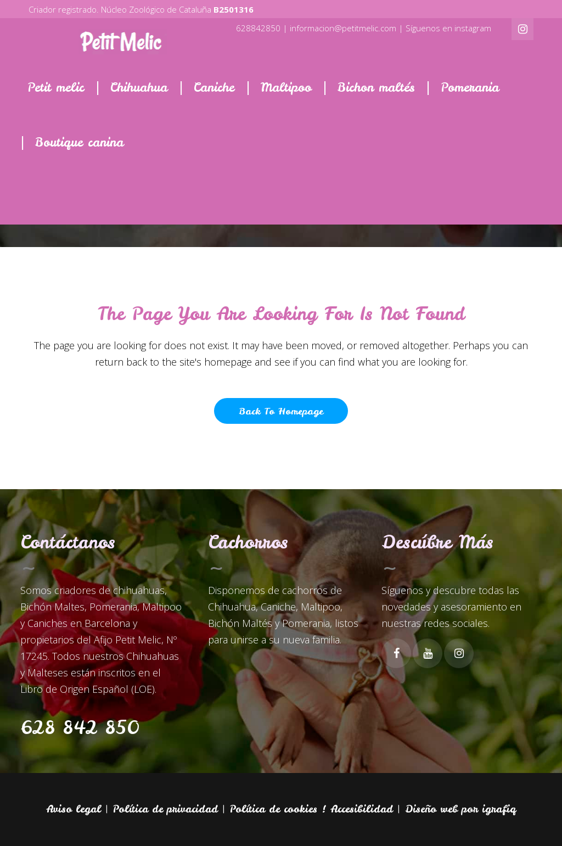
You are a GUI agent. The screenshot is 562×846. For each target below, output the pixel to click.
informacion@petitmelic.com (343, 28)
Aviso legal (73, 809)
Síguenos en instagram (448, 28)
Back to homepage (281, 411)
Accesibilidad (361, 809)
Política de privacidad (165, 809)
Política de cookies (273, 809)
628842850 (258, 28)
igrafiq (499, 809)
